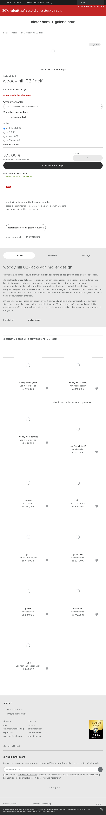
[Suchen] (100, 22)
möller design (17, 33)
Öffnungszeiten (35, 729)
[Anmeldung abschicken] (100, 769)
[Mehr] (100, 158)
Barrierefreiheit (35, 732)
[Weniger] (75, 158)
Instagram (53, 787)
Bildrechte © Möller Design (53, 69)
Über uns (32, 721)
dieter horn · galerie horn (53, 22)
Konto (82, 2)
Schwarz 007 (10, 136)
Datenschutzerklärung (13, 729)
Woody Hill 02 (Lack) (34, 33)
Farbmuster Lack (17, 117)
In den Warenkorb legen (53, 165)
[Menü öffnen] (5, 22)
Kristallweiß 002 (12, 128)
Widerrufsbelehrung (12, 736)
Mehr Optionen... (11, 144)
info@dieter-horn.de (15, 714)
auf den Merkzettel (17, 173)
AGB (5, 725)
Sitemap (7, 721)
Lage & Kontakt (35, 736)
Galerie (94, 44)
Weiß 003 (9, 132)
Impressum (8, 732)
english (97, 804)
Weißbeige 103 (11, 140)
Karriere (31, 725)
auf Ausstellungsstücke (32, 10)
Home (5, 33)
